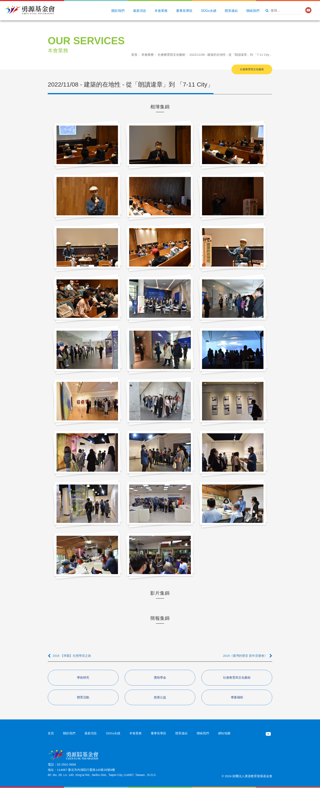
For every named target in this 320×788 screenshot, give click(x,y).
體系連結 (231, 10)
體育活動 (83, 697)
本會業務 (161, 10)
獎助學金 (160, 677)
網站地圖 (224, 733)
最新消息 (139, 10)
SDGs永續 (208, 10)
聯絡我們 (252, 10)
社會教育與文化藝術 (171, 54)
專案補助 (237, 697)
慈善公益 (160, 697)
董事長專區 (184, 10)
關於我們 (117, 10)
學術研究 (83, 677)
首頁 (134, 54)
